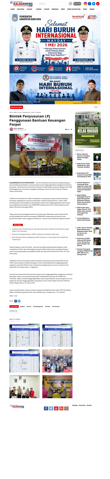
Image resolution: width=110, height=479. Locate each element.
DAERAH (39, 9)
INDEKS (92, 9)
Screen (77, 4)
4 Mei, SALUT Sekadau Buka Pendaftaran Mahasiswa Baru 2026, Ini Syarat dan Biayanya (84, 231)
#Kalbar (22, 306)
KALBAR (29, 9)
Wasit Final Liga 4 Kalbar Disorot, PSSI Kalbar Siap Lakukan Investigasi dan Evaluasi (84, 211)
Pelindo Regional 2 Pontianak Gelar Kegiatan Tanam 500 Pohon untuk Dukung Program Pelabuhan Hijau (84, 187)
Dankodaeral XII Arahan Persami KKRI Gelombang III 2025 (84, 175)
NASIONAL (20, 9)
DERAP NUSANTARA (74, 9)
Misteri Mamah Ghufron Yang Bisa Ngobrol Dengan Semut (83, 156)
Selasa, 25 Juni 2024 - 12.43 (20, 129)
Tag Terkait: (14, 306)
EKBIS (63, 9)
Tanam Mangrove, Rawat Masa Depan (83, 219)
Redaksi (75, 405)
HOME (12, 9)
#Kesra (29, 306)
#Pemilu (47, 306)
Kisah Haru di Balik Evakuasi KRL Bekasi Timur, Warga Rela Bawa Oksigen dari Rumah (84, 241)
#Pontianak (55, 306)
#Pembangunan (38, 306)
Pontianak (38, 112)
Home (11, 112)
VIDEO (85, 9)
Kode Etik (82, 405)
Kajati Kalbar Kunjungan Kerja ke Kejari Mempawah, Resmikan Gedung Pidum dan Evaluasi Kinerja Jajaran (83, 199)
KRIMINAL (55, 9)
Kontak (89, 405)
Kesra (19, 112)
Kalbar (15, 112)
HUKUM (46, 9)
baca (67, 129)
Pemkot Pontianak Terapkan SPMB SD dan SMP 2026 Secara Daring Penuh (85, 251)
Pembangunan (26, 112)
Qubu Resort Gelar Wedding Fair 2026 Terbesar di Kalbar (83, 165)
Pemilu (32, 112)
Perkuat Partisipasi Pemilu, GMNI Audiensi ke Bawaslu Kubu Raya (35, 234)
